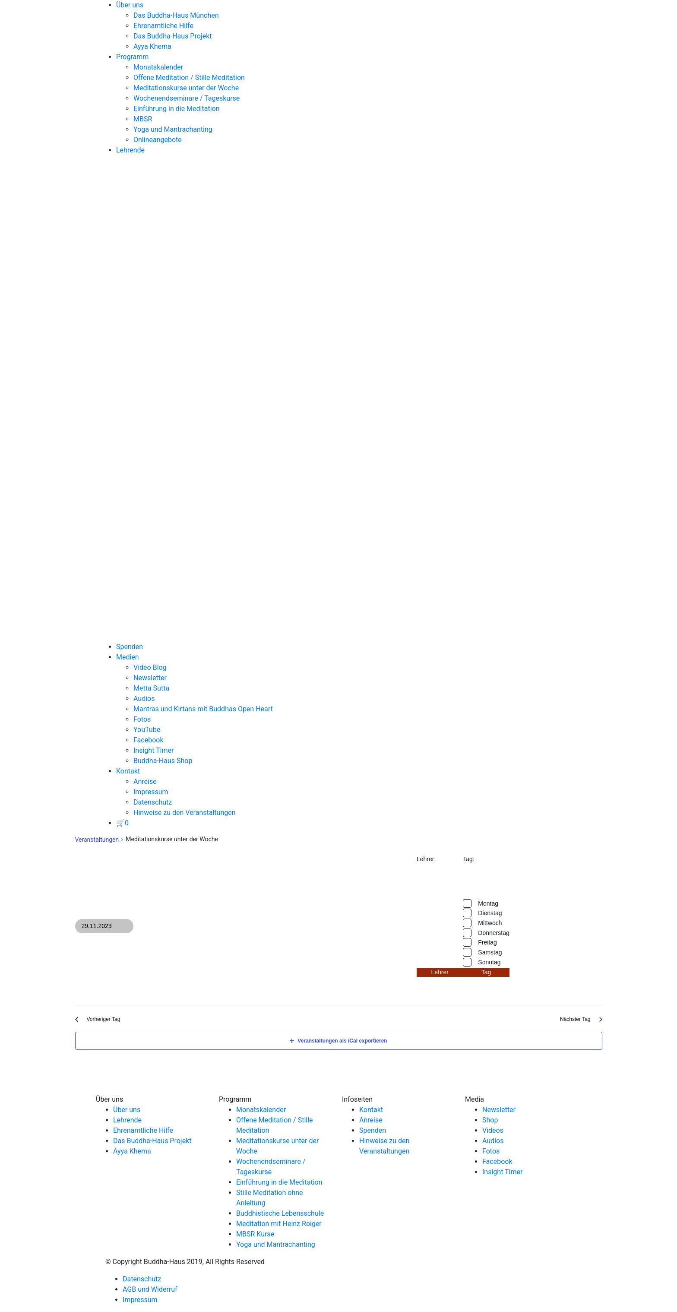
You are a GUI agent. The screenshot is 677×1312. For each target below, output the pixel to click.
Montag (488, 903)
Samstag (490, 952)
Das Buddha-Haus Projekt (172, 36)
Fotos (142, 719)
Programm (132, 57)
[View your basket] (122, 823)
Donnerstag (493, 932)
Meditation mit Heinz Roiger (279, 1224)
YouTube (146, 730)
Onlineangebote (157, 140)
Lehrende (130, 150)
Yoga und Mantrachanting (172, 129)
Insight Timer (153, 750)
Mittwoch (490, 922)
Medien (127, 657)
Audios (144, 698)
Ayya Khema (152, 46)
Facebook (148, 740)
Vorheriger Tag (97, 1019)
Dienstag (490, 913)
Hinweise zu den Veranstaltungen (184, 812)
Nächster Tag (581, 1019)
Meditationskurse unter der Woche (186, 88)
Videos (492, 1130)
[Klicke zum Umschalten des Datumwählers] (104, 926)
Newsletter (150, 678)
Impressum (150, 792)
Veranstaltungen (97, 839)
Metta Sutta (151, 688)
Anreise (145, 781)
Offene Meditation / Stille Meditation (189, 77)
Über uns (129, 5)
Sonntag (489, 962)
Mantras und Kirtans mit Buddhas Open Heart (203, 709)
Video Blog (150, 667)
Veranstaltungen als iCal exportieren (338, 1041)
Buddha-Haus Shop (162, 761)
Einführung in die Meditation (176, 109)
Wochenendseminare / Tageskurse (186, 98)
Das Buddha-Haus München (176, 15)
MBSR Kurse (255, 1234)
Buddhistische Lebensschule (280, 1213)
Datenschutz (152, 802)
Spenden (129, 647)
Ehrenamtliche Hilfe (163, 26)
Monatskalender (158, 67)
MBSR (142, 119)
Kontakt (128, 771)
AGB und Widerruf (150, 1289)
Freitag (487, 942)
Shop (490, 1120)
